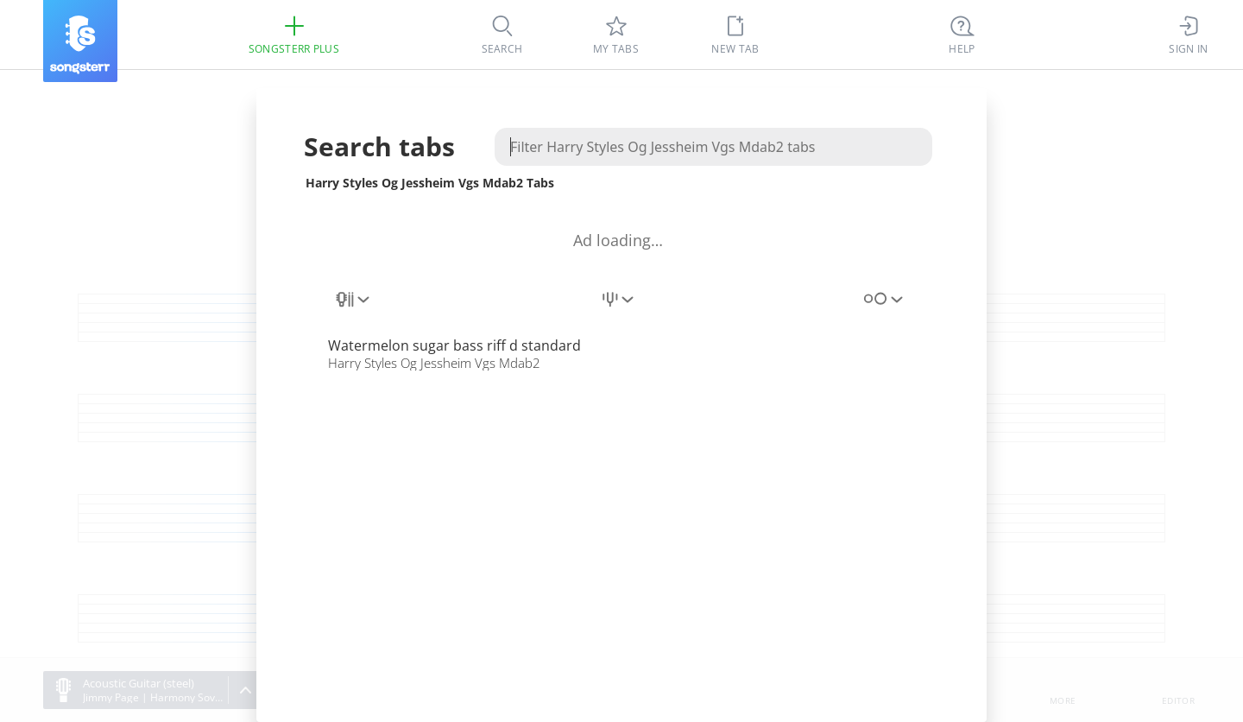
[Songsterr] (80, 41)
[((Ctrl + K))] (962, 34)
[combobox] (354, 309)
